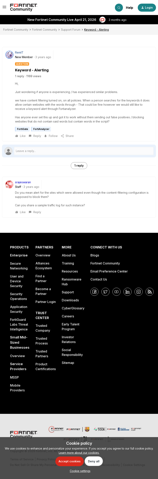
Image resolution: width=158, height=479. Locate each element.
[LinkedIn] (128, 292)
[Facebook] (94, 292)
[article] (79, 197)
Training (68, 263)
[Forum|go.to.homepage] (23, 8)
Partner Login (45, 302)
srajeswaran (23, 182)
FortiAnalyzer (41, 129)
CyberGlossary (73, 308)
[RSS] (150, 292)
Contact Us (98, 279)
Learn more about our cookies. (79, 452)
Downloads (70, 300)
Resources (70, 271)
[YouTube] (116, 292)
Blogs (94, 255)
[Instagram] (139, 292)
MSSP (14, 377)
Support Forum (70, 29)
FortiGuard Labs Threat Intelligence (19, 324)
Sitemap (68, 363)
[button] (4, 8)
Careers (68, 316)
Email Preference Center (109, 271)
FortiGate (22, 129)
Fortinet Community (15, 29)
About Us (69, 255)
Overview (17, 356)
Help (129, 8)
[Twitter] (105, 292)
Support (68, 292)
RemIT (19, 52)
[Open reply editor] (79, 151)
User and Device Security (16, 281)
